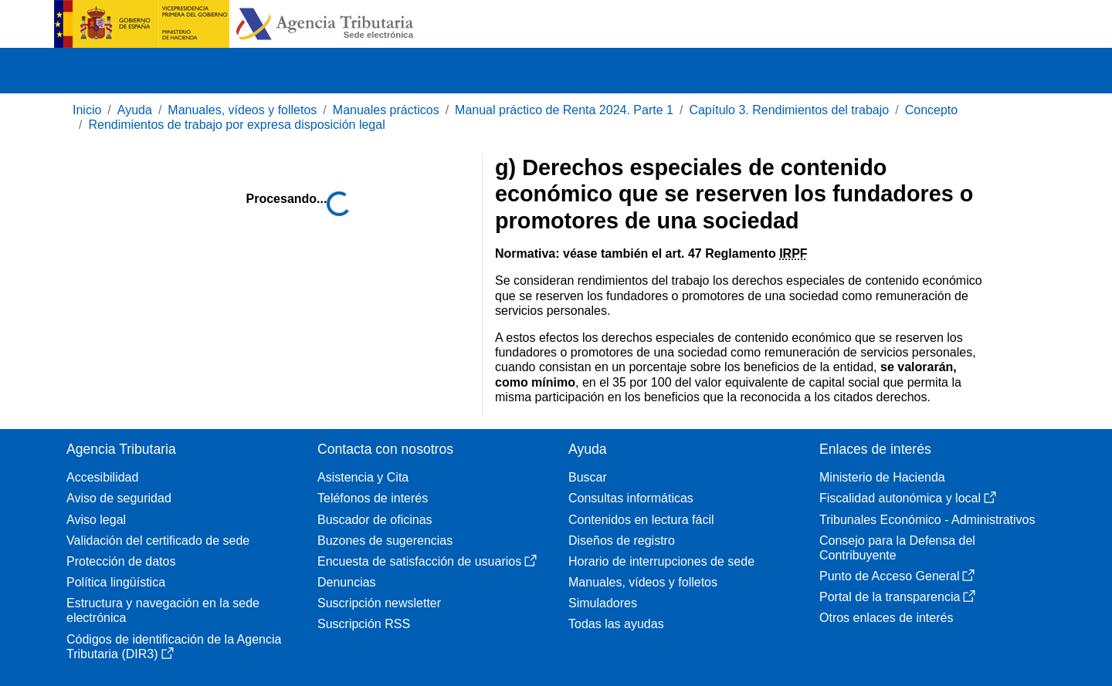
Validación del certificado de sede (157, 540)
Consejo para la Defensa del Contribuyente (897, 548)
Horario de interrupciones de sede (661, 561)
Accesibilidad (102, 477)
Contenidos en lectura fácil (641, 519)
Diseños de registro (621, 540)
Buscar (587, 477)
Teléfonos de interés (372, 498)
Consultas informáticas (630, 498)
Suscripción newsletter (379, 603)
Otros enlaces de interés (886, 617)
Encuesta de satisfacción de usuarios (427, 561)
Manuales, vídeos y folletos (242, 110)
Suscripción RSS (363, 623)
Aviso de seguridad (118, 498)
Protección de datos (120, 561)
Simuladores (602, 603)
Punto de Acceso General (897, 576)
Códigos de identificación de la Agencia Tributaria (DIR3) (173, 647)
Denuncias (346, 582)
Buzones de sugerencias (385, 540)
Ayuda (134, 110)
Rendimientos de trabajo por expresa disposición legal (236, 124)
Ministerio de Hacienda (882, 477)
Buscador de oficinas (374, 519)
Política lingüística (115, 582)
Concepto (931, 110)
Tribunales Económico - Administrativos (927, 519)
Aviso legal (96, 519)
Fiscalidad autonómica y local (907, 498)
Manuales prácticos (386, 110)
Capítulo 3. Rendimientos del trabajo (789, 110)
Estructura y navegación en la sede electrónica (162, 610)
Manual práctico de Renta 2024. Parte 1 (564, 110)
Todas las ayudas (616, 623)
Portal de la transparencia (897, 596)
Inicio (87, 110)
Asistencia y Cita (363, 477)
